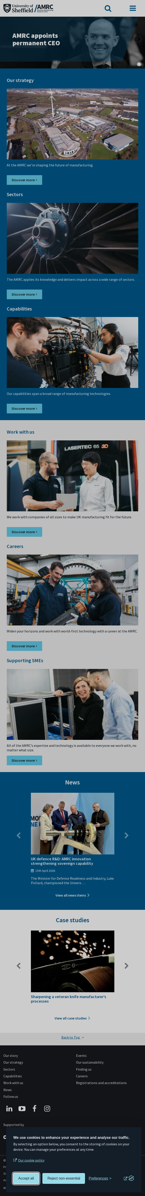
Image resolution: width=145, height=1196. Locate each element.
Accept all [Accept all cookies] (26, 1178)
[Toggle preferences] (100, 1178)
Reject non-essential (63, 1178)
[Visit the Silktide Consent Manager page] (128, 1178)
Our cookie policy (31, 1160)
